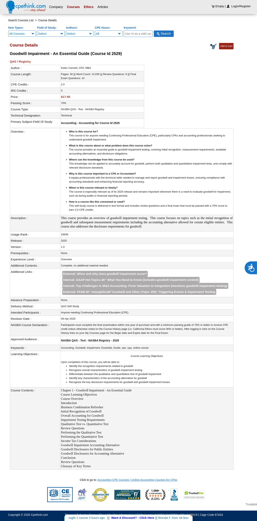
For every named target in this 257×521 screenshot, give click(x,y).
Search (164, 34)
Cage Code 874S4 (211, 514)
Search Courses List (21, 20)
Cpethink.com (39, 514)
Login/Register (238, 6)
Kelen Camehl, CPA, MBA (76, 67)
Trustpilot (251, 504)
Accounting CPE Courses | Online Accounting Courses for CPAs (137, 479)
